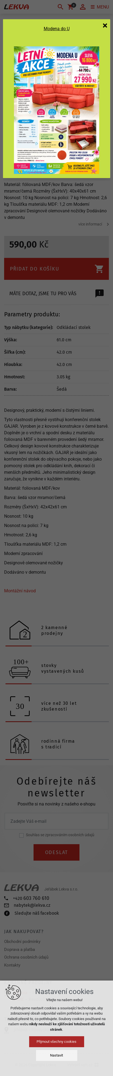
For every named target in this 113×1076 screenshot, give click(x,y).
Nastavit (56, 1055)
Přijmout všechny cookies (56, 1042)
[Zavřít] (105, 25)
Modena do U (57, 28)
